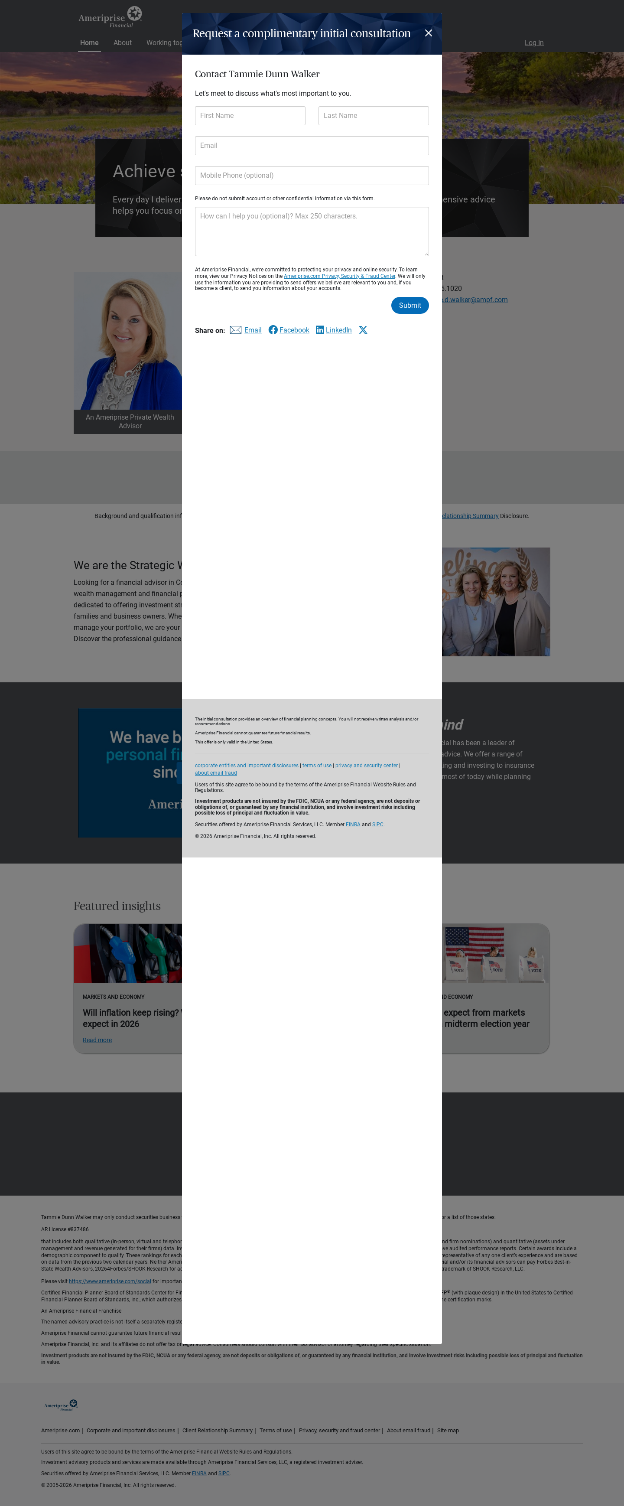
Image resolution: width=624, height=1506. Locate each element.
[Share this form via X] (363, 330)
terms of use (317, 766)
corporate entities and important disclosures (247, 766)
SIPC (378, 824)
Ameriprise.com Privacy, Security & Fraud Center (339, 276)
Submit (410, 305)
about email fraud (216, 773)
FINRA (353, 824)
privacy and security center (366, 766)
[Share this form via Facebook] (288, 330)
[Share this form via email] (244, 332)
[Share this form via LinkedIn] (334, 330)
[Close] (430, 33)
